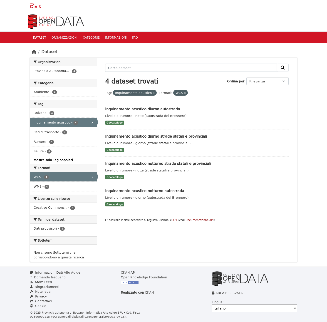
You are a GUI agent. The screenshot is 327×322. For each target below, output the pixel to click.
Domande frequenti (48, 277)
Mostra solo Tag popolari (53, 160)
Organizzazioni (64, 37)
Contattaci (41, 301)
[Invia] (283, 68)
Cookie (38, 305)
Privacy (38, 296)
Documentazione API (200, 220)
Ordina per (235, 81)
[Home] (34, 51)
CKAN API (128, 272)
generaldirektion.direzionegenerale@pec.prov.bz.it (92, 317)
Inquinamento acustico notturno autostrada (144, 190)
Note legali (41, 291)
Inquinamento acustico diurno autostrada (142, 109)
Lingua (217, 302)
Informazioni (116, 37)
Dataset (39, 37)
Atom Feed (41, 282)
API (175, 220)
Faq (135, 37)
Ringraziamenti (44, 286)
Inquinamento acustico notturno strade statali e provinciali (158, 163)
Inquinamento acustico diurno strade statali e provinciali (156, 136)
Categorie (91, 37)
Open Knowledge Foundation (144, 277)
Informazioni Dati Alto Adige (55, 272)
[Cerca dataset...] (191, 68)
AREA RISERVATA (229, 292)
